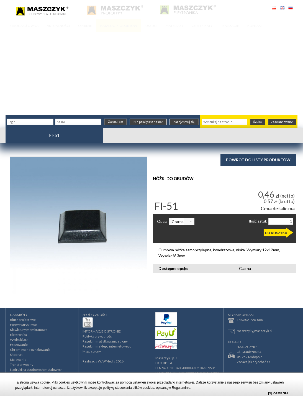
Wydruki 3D (18, 340)
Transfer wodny (21, 364)
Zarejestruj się (184, 122)
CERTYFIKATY (202, 26)
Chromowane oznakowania (30, 350)
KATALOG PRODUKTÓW (118, 26)
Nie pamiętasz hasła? (148, 122)
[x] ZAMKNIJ (278, 393)
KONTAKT (255, 26)
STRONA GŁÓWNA (24, 26)
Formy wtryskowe (23, 325)
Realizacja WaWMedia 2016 (103, 361)
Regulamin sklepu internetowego (107, 346)
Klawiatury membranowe (28, 330)
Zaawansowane (282, 122)
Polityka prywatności (97, 336)
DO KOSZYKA (276, 233)
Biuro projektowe (23, 320)
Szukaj (257, 121)
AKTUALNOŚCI (58, 26)
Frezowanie (19, 345)
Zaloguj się (115, 121)
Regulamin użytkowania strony (105, 341)
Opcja (162, 221)
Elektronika (18, 335)
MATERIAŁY (174, 26)
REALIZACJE (230, 26)
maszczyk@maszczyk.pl (250, 331)
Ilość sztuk (258, 221)
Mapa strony (92, 351)
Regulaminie (181, 388)
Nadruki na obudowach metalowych (36, 369)
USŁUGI (151, 26)
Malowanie (18, 359)
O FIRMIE (85, 26)
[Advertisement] (151, 74)
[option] (78, 225)
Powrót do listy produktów (258, 159)
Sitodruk (16, 354)
